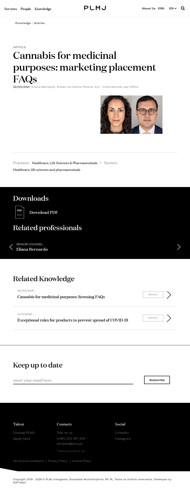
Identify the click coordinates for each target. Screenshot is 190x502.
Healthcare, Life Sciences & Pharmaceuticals (64, 162)
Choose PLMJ (24, 432)
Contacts (64, 423)
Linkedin (122, 432)
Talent (18, 423)
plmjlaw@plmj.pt (70, 443)
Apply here (21, 438)
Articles (39, 23)
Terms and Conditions (28, 461)
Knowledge (23, 23)
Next (179, 246)
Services (10, 8)
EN (173, 8)
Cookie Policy (81, 461)
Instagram (123, 438)
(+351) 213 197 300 (71, 438)
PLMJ (95, 7)
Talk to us (65, 432)
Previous (11, 246)
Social (120, 423)
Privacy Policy (57, 461)
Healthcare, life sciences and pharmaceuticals (46, 169)
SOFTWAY (19, 482)
